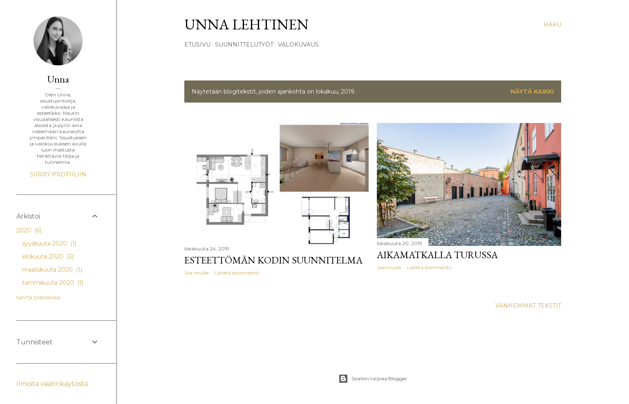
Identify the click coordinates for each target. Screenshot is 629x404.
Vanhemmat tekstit (528, 305)
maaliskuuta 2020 (52, 269)
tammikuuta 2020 (52, 282)
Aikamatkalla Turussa (437, 254)
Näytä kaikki (532, 91)
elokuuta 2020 (48, 256)
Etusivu (197, 44)
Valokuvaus (298, 44)
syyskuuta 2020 (49, 243)
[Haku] (552, 24)
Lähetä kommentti (237, 273)
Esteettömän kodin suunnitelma (273, 260)
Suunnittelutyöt (244, 44)
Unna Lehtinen (246, 24)
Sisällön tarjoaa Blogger (372, 379)
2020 (28, 230)
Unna (58, 79)
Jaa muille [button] (196, 273)
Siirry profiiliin (58, 174)
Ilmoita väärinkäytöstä (52, 384)
